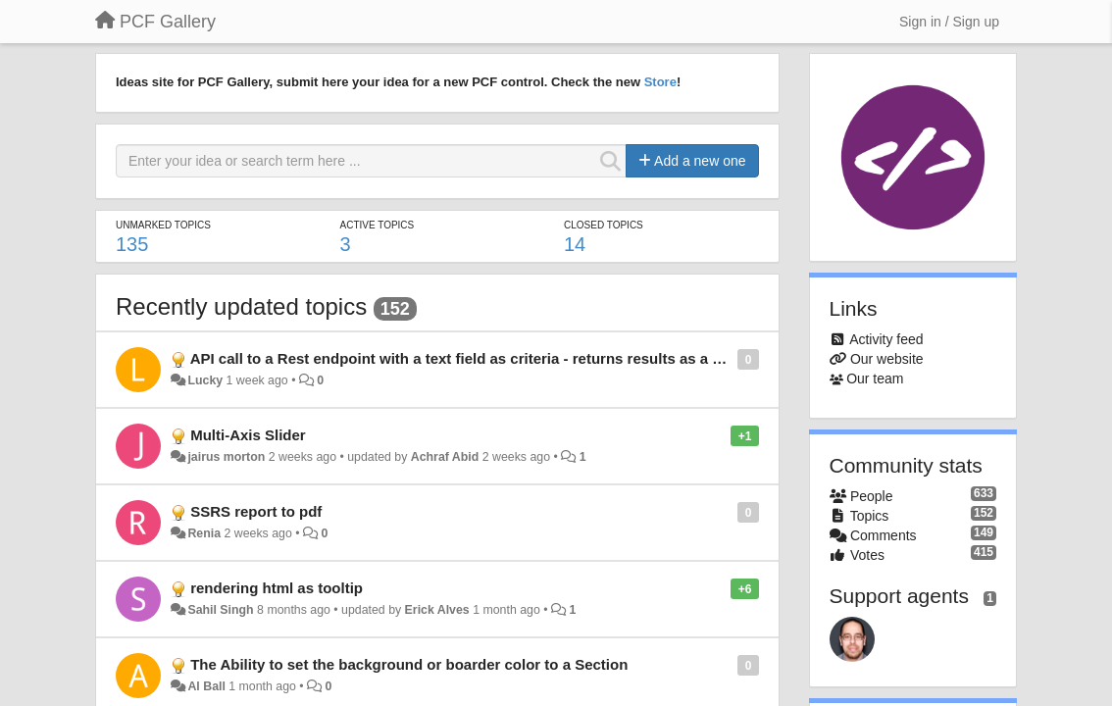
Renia (204, 533)
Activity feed (886, 339)
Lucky (205, 380)
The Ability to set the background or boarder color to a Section (409, 664)
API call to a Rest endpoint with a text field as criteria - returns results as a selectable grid (503, 358)
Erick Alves (437, 610)
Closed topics (603, 225)
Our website (887, 359)
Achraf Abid (445, 457)
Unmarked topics (163, 225)
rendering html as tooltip (276, 588)
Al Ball (206, 686)
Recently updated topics (241, 306)
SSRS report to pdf (256, 511)
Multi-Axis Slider (248, 435)
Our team (874, 378)
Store (660, 82)
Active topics (377, 225)
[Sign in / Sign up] (949, 21)
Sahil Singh (220, 610)
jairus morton (226, 457)
